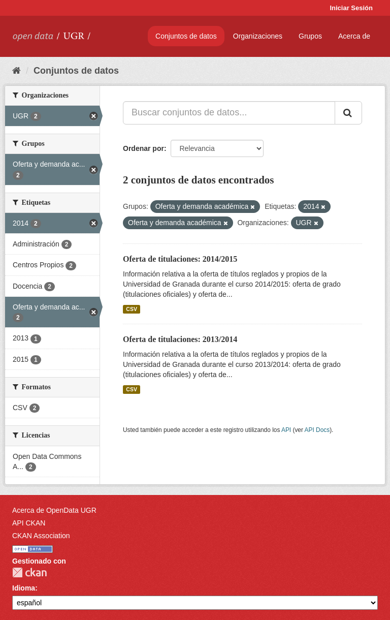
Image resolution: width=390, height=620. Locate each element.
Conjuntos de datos (186, 36)
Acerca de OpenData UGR (54, 510)
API (286, 429)
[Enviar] (348, 113)
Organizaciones (257, 36)
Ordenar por (143, 148)
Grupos (310, 36)
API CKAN (28, 523)
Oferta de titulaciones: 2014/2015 (180, 259)
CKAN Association (41, 536)
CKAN (29, 572)
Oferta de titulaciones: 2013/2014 (180, 339)
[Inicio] (16, 71)
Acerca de (354, 36)
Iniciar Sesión (351, 8)
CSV (131, 309)
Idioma (23, 588)
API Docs (317, 429)
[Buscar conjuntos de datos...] (229, 113)
